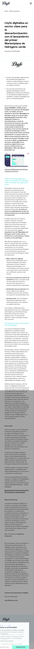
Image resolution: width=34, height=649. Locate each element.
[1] (5, 543)
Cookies (8, 630)
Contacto (5, 639)
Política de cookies (18, 630)
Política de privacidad (8, 634)
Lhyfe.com (8, 486)
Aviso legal (20, 634)
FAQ (3, 630)
